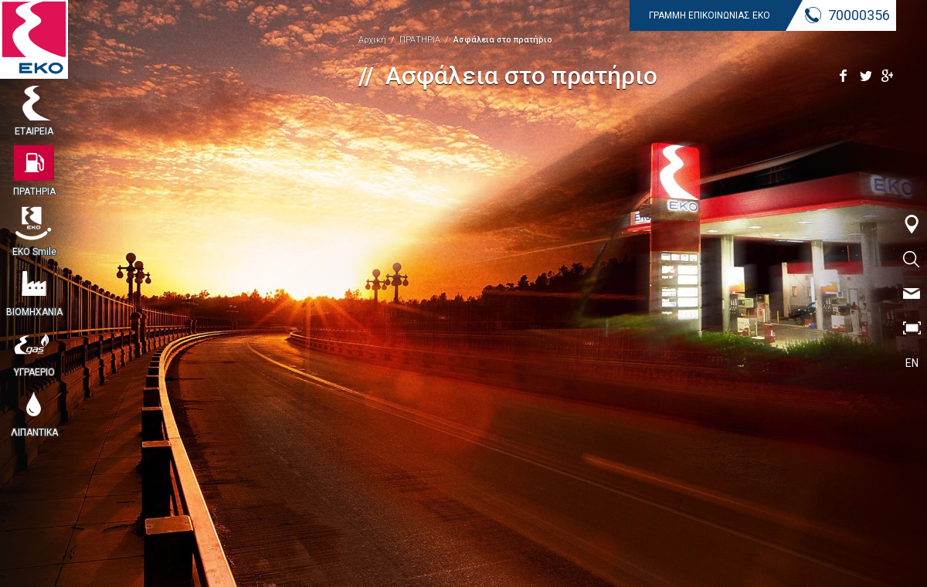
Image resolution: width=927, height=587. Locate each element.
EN (912, 363)
